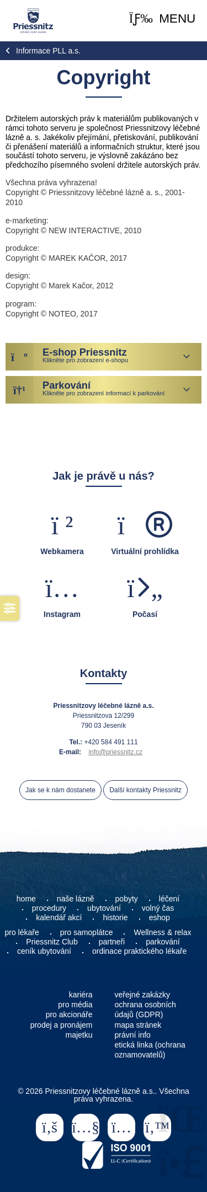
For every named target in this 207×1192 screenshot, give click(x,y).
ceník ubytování (44, 951)
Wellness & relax (162, 932)
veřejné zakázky (142, 994)
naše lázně (75, 898)
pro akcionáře (69, 1014)
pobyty (126, 898)
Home (32, 20)
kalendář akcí (59, 917)
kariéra (81, 994)
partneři (112, 941)
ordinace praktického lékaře (140, 951)
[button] (162, 19)
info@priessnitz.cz (115, 752)
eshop (159, 917)
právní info (133, 1034)
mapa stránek (138, 1025)
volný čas (158, 908)
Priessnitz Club (51, 941)
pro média (75, 1004)
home (26, 898)
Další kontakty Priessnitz (145, 790)
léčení (169, 898)
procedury (49, 908)
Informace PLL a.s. (48, 51)
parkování (162, 941)
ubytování (104, 908)
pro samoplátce (86, 932)
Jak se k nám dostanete (60, 790)
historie (115, 917)
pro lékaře (22, 932)
